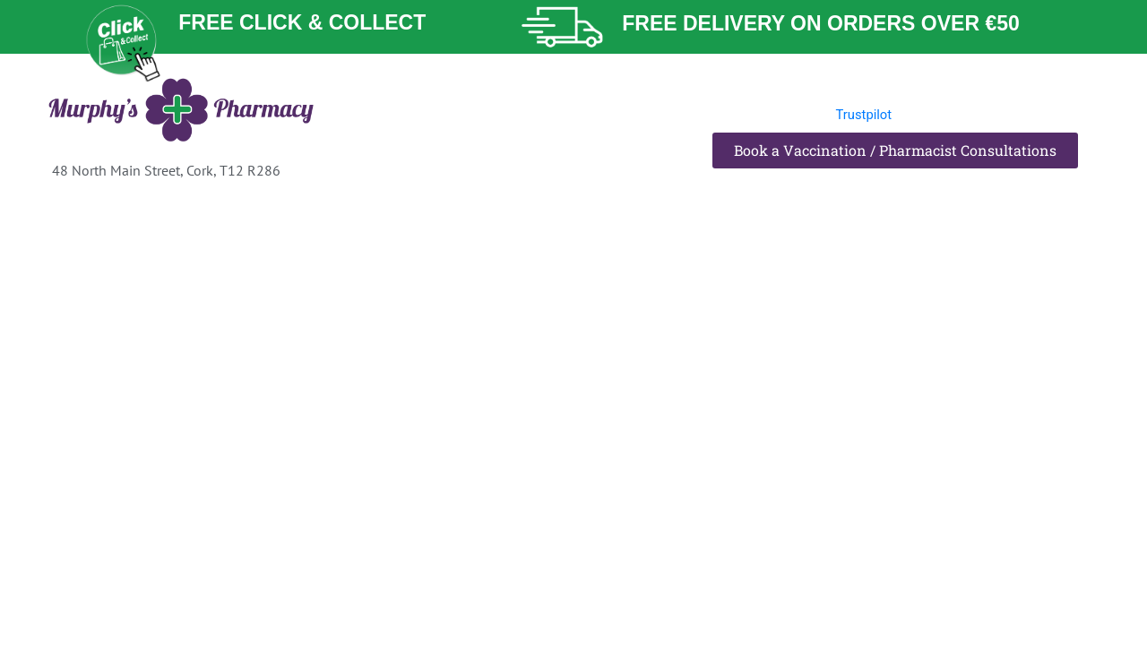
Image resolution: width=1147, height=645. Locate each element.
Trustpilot (864, 115)
